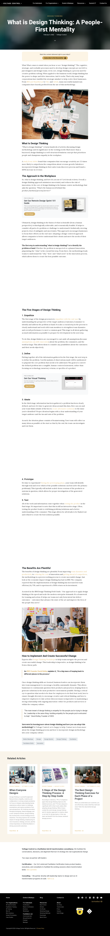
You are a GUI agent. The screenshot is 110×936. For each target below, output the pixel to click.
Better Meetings (28, 739)
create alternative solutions (63, 409)
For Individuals (37, 3)
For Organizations (51, 3)
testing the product (72, 504)
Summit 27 (92, 3)
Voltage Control (62, 35)
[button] (11, 903)
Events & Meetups (67, 3)
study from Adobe (30, 161)
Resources (80, 3)
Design (39, 739)
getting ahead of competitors (75, 574)
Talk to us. (50, 879)
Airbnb (55, 82)
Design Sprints (48, 739)
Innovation (40, 743)
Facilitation (73, 739)
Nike (47, 82)
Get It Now (29, 214)
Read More (13, 831)
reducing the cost (41, 574)
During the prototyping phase (53, 483)
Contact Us (103, 3)
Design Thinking (55, 16)
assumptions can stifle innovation (35, 342)
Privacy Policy (40, 928)
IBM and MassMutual (35, 82)
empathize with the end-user (66, 319)
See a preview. (32, 870)
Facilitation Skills (28, 743)
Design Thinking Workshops (44, 659)
